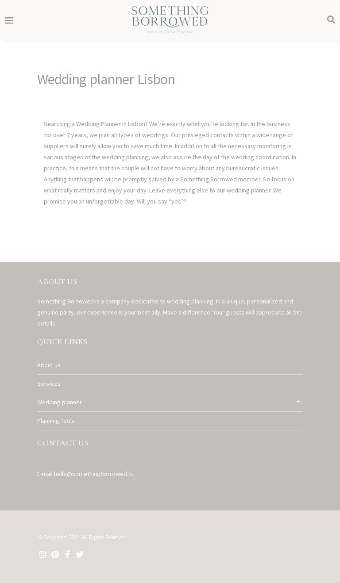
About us (49, 365)
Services (49, 383)
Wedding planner (59, 402)
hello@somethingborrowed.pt (94, 474)
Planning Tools (56, 421)
